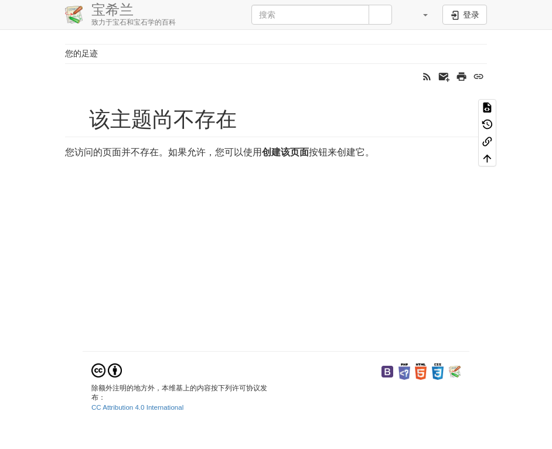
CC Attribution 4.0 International (137, 407)
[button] (418, 14)
